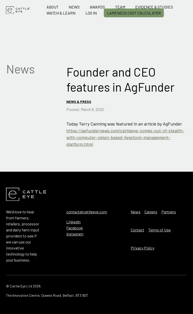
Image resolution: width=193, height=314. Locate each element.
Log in (91, 13)
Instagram (74, 233)
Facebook (74, 227)
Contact (137, 229)
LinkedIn (73, 221)
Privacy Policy (142, 247)
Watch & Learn (60, 13)
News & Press (78, 101)
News (74, 7)
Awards (97, 7)
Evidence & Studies (154, 7)
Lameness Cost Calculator (134, 13)
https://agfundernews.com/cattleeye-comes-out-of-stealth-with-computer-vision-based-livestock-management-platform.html (125, 137)
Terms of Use (159, 229)
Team (120, 7)
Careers (150, 211)
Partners (168, 211)
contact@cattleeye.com (86, 211)
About (52, 7)
